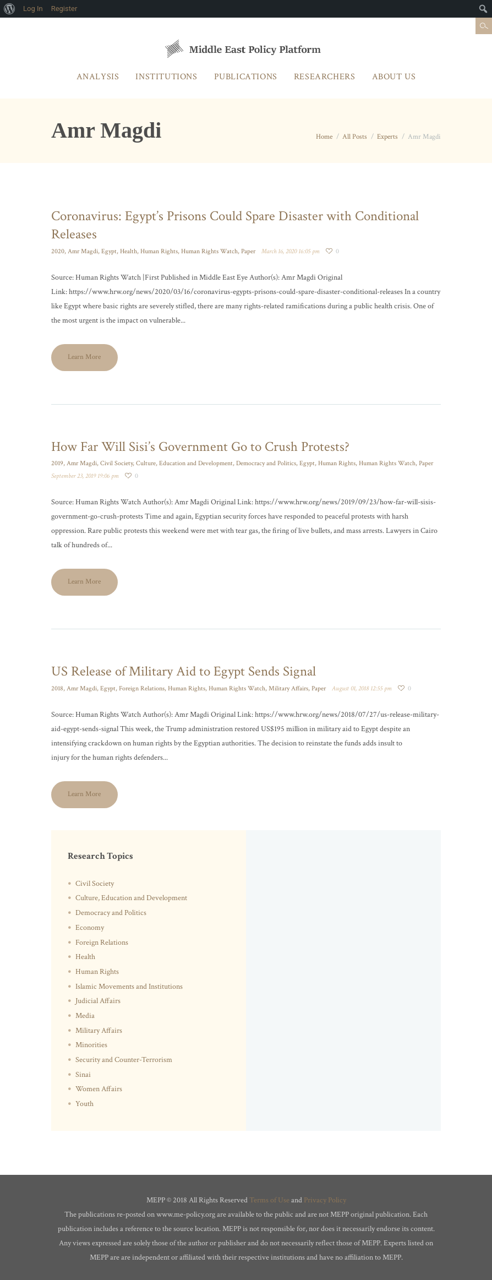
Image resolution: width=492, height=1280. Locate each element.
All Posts (354, 136)
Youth (84, 1104)
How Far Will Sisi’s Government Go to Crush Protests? (200, 447)
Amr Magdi (83, 251)
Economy (89, 928)
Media (85, 1016)
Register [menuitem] (64, 8)
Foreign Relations (142, 688)
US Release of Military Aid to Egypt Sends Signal (183, 671)
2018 (57, 688)
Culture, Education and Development (184, 463)
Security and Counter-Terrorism (123, 1060)
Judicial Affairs (98, 1001)
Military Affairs (288, 688)
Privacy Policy (325, 1200)
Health (128, 251)
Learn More (84, 357)
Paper (248, 251)
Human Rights (159, 251)
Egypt (109, 251)
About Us (394, 77)
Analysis (97, 77)
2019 (57, 463)
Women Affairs (98, 1089)
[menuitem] (9, 9)
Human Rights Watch (209, 251)
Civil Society (116, 463)
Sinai (83, 1075)
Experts (387, 136)
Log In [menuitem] (33, 8)
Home (324, 136)
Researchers (325, 77)
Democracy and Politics (266, 463)
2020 (57, 251)
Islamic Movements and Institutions (129, 987)
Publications (245, 77)
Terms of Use (269, 1200)
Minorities (91, 1045)
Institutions (166, 77)
